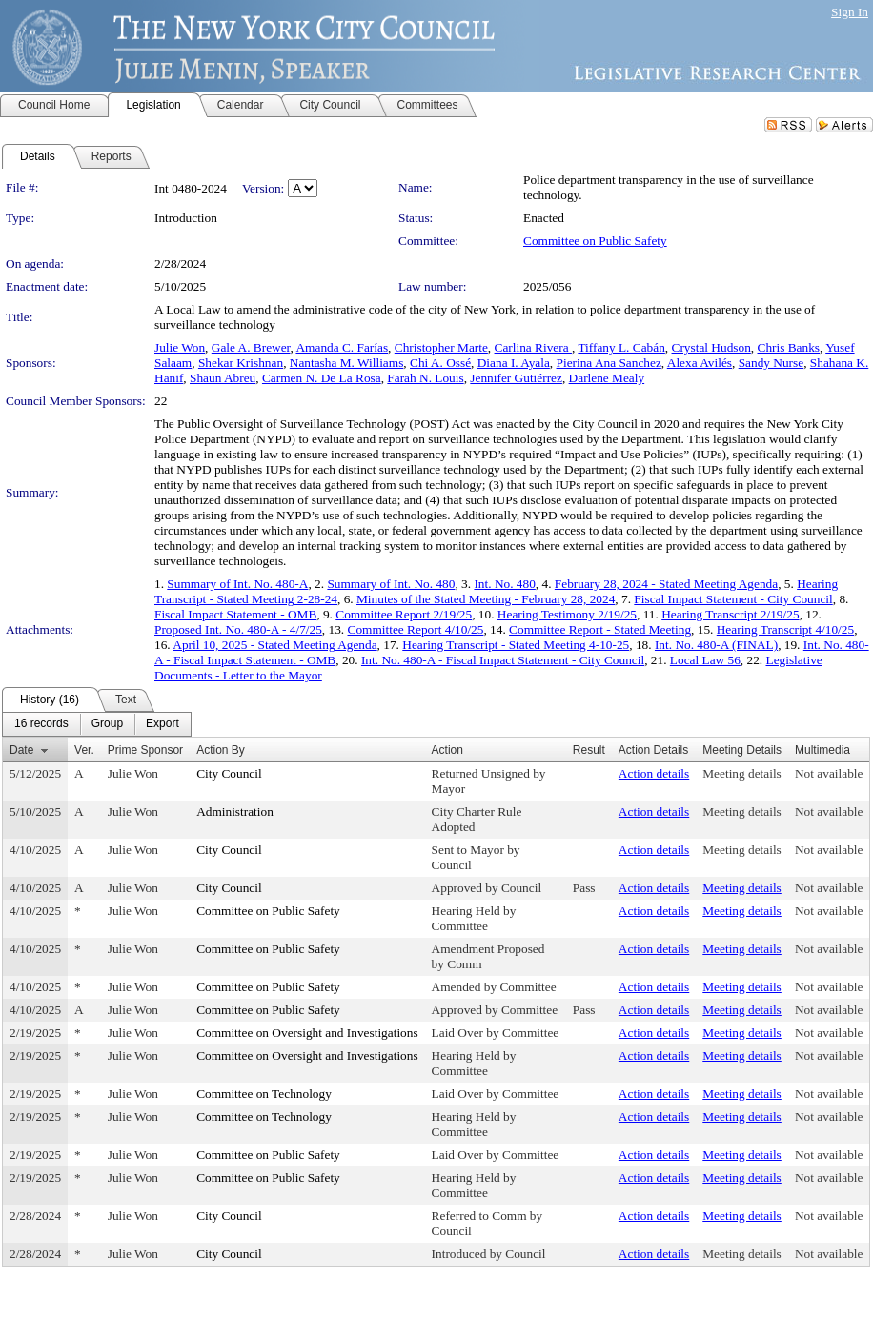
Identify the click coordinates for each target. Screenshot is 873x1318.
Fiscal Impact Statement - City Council (733, 599)
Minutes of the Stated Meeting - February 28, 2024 (485, 599)
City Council (229, 773)
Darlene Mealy (607, 378)
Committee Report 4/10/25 (416, 629)
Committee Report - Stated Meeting (600, 629)
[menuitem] (41, 724)
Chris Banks (789, 347)
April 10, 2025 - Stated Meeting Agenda (274, 645)
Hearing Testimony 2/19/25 (567, 614)
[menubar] (97, 724)
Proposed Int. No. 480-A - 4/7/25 (238, 629)
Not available (829, 773)
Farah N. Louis (425, 378)
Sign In (849, 12)
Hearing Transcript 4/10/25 (785, 629)
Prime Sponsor (145, 750)
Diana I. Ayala (513, 362)
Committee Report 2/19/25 (403, 614)
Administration (235, 811)
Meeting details (742, 773)
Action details (654, 773)
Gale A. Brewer (251, 347)
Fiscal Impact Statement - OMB (235, 614)
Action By (220, 750)
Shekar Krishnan (240, 362)
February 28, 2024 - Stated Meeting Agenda (666, 584)
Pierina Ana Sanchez (609, 362)
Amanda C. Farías (341, 347)
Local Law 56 (705, 660)
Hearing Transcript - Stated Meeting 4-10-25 (515, 645)
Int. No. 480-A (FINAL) (716, 645)
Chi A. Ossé (440, 362)
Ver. (84, 750)
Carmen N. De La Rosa (321, 378)
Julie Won (179, 347)
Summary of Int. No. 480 (391, 584)
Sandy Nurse (771, 362)
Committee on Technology (264, 1093)
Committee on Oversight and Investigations (306, 1032)
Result (589, 750)
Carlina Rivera (533, 347)
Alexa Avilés (699, 362)
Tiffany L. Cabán (621, 347)
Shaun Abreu (222, 378)
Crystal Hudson (711, 347)
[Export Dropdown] (162, 724)
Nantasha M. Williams (347, 362)
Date (21, 750)
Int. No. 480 (504, 584)
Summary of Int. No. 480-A (237, 584)
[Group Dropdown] (107, 724)
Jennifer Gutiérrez (516, 378)
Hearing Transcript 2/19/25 (730, 614)
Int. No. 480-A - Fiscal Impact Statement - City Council (502, 660)
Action (447, 750)
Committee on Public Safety (595, 240)
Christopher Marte (441, 347)
